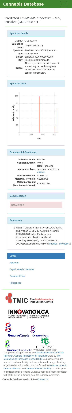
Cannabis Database (23, 4)
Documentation (17, 276)
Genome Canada (58, 365)
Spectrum (14, 262)
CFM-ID (41, 172)
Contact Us (42, 379)
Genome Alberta (12, 368)
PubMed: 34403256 (60, 243)
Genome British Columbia (38, 368)
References (15, 283)
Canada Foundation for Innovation (31, 355)
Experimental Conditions (22, 269)
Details (13, 256)
